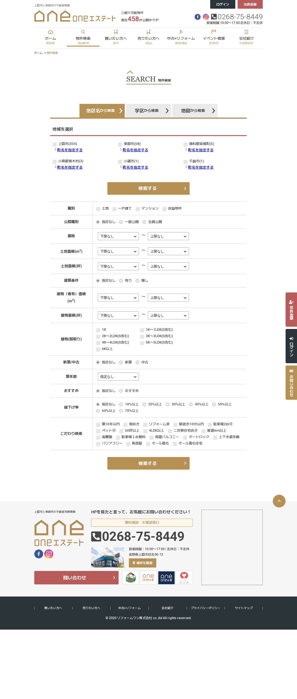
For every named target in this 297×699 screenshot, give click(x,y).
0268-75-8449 (240, 16)
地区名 (100, 111)
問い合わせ (74, 578)
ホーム (38, 53)
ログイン (222, 4)
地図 (193, 111)
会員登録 (250, 4)
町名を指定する (70, 150)
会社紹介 (167, 608)
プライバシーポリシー (205, 608)
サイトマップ (244, 608)
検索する (147, 188)
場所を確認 (142, 563)
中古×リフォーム (129, 608)
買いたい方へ (53, 608)
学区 (147, 111)
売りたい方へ (91, 608)
